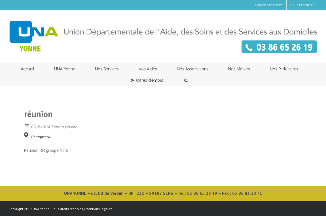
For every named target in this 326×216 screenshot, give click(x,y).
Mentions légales (99, 209)
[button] (186, 80)
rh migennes (41, 136)
